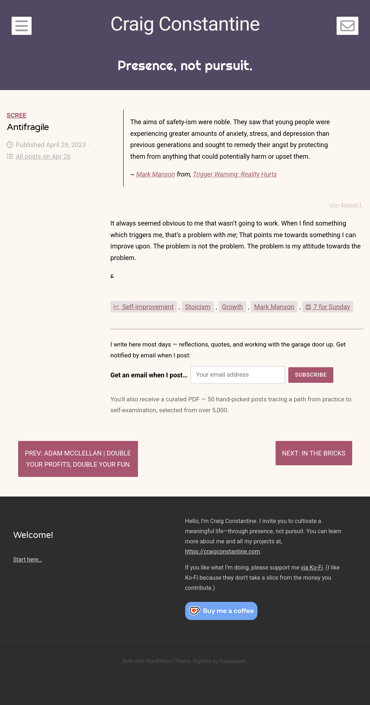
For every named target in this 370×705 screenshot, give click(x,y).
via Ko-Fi (312, 567)
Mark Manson (155, 174)
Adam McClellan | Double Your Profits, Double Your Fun (78, 459)
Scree (17, 115)
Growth (232, 307)
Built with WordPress (147, 661)
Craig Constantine (185, 23)
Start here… (27, 559)
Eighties (202, 661)
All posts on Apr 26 (39, 156)
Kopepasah (233, 661)
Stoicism (198, 307)
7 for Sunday (328, 307)
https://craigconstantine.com (222, 551)
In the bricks (323, 453)
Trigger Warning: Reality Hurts (235, 174)
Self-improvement (144, 307)
